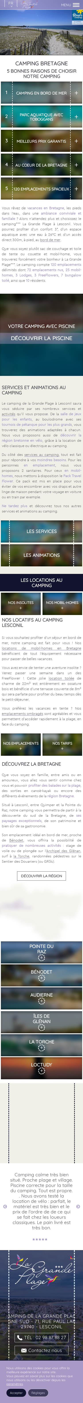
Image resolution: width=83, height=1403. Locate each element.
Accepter (16, 1393)
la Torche (21, 854)
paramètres (14, 1384)
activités (8, 412)
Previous (5, 1205)
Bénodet (16, 838)
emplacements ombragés (22, 712)
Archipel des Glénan (63, 849)
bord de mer (50, 240)
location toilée (61, 676)
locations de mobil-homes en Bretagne (41, 646)
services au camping (41, 453)
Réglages (38, 1393)
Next (78, 1205)
